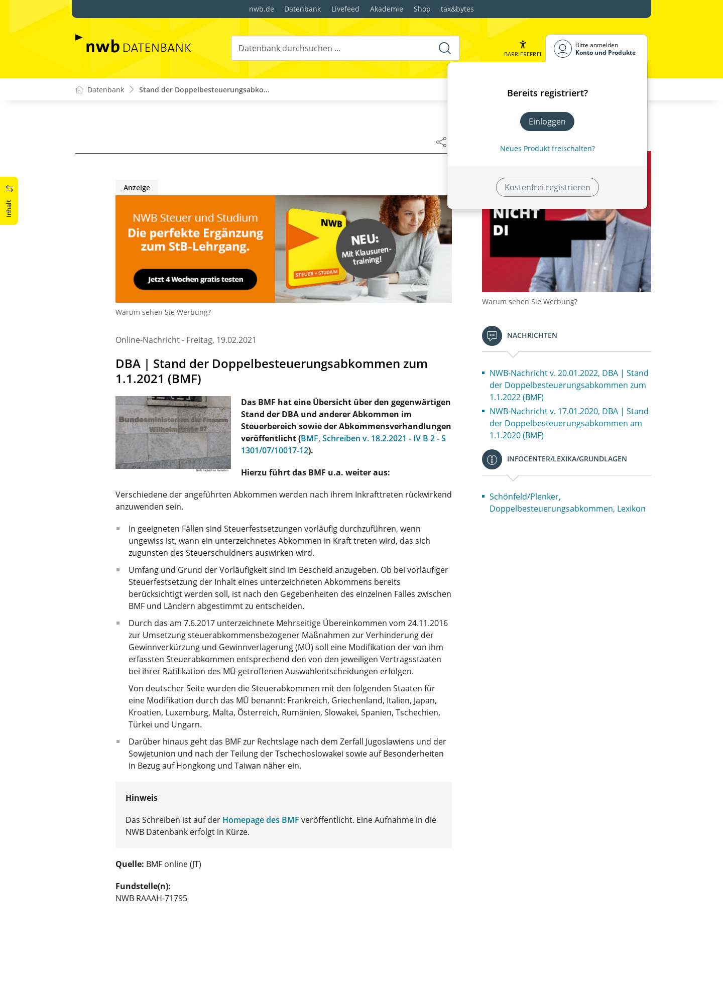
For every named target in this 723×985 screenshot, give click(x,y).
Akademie (386, 9)
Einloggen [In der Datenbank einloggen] (547, 121)
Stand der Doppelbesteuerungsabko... (204, 89)
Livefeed (345, 9)
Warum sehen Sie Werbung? (163, 312)
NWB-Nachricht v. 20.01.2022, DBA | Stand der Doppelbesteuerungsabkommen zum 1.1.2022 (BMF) (569, 385)
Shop (422, 9)
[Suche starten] (444, 48)
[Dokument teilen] (441, 142)
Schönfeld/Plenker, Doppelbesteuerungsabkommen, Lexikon (568, 502)
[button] (522, 48)
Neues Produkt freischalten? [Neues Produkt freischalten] (547, 148)
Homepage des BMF (260, 819)
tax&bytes (457, 9)
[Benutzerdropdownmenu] (596, 48)
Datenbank (302, 9)
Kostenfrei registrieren (547, 187)
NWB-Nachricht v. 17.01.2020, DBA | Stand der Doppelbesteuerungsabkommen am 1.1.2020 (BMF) (569, 423)
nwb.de (261, 9)
